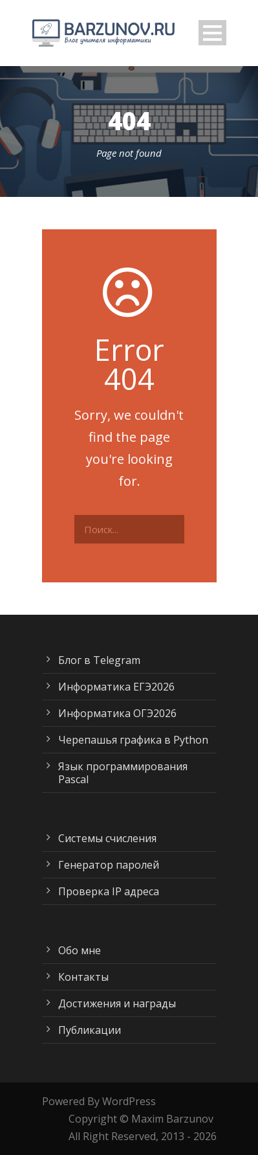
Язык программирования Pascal (123, 772)
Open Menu (212, 32)
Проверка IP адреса (108, 891)
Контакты (83, 977)
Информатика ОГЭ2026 (117, 713)
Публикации (89, 1030)
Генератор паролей (108, 865)
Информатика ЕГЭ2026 (116, 687)
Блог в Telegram (99, 660)
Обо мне (79, 950)
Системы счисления (107, 838)
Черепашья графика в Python (133, 740)
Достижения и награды (117, 1003)
